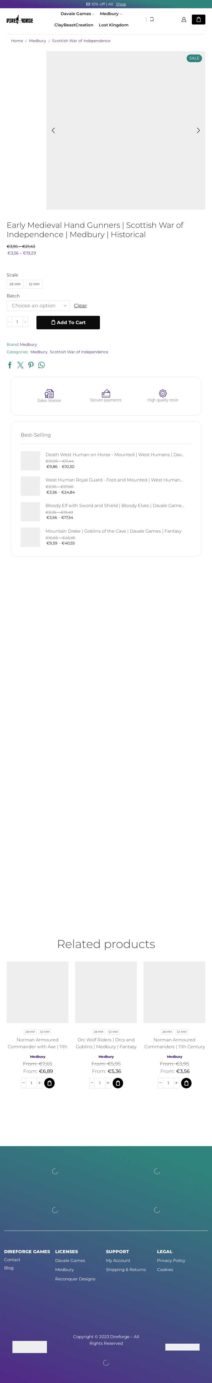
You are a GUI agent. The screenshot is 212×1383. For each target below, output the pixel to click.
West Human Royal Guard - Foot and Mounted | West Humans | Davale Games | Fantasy (115, 480)
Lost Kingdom (114, 25)
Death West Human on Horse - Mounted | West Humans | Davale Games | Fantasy (115, 454)
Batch (13, 295)
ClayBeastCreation (73, 25)
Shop (121, 4)
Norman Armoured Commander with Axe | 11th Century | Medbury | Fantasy (37, 1046)
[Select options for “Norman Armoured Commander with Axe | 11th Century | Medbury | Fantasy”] (49, 1083)
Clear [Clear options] (80, 306)
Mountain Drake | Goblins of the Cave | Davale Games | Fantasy (113, 531)
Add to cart (71, 322)
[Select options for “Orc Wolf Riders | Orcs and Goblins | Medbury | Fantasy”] (118, 1083)
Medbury (111, 13)
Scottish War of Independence (81, 41)
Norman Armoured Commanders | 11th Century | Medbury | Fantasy (174, 1046)
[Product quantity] (17, 322)
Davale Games (77, 13)
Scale (12, 275)
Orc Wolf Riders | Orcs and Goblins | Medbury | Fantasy (106, 1043)
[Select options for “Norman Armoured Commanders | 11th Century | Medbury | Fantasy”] (186, 1083)
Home (17, 41)
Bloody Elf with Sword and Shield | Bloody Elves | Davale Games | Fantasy (115, 505)
